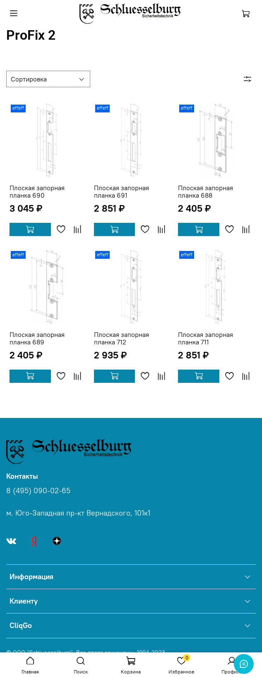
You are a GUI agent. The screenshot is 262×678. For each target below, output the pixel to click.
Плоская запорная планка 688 (205, 191)
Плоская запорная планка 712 (121, 338)
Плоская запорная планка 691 (121, 191)
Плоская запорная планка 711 (205, 338)
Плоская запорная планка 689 (37, 338)
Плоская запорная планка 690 (37, 191)
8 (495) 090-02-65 (38, 490)
